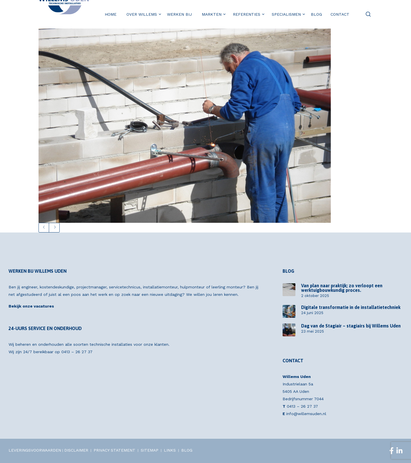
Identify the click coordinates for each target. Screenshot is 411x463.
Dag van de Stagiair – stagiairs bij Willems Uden (351, 325)
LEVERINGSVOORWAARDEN (35, 450)
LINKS (170, 450)
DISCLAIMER (76, 450)
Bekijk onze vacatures (31, 306)
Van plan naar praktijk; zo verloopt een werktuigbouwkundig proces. (341, 288)
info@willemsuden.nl (306, 413)
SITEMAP (149, 450)
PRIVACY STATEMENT (114, 450)
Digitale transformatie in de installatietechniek (350, 307)
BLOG (186, 450)
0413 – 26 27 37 (76, 351)
